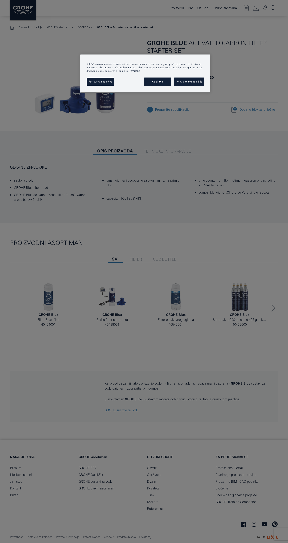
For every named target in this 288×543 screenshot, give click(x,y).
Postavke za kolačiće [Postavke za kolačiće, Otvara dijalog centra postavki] (100, 81)
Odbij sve (157, 81)
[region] (145, 73)
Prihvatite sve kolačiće (189, 81)
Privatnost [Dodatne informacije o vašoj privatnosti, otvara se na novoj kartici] (135, 71)
